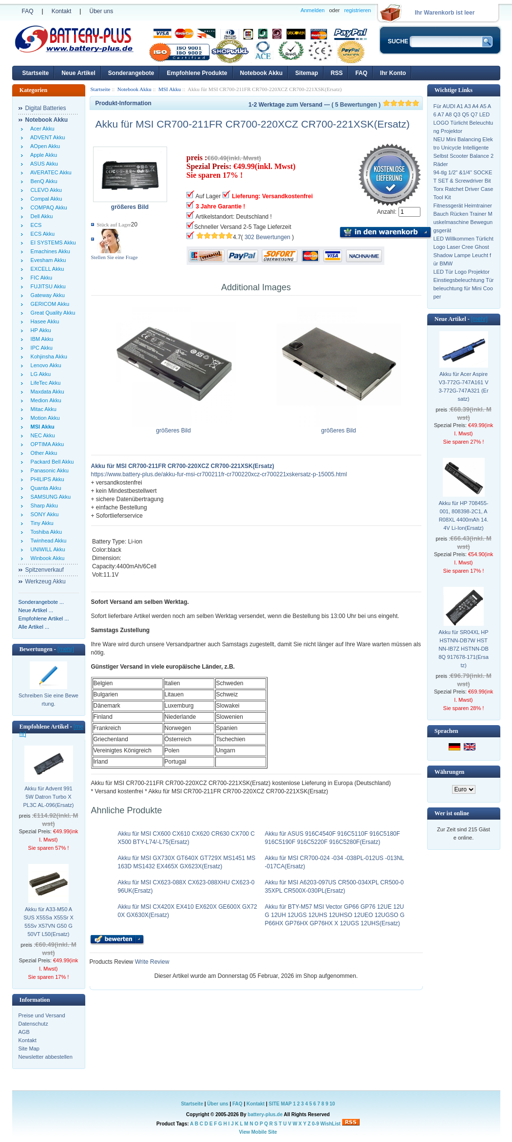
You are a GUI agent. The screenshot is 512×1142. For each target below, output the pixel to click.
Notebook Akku (261, 73)
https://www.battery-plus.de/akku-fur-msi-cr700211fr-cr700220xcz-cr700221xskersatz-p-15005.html (219, 474)
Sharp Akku (43, 505)
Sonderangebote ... (41, 602)
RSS (337, 73)
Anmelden (313, 10)
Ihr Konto (393, 73)
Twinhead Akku (47, 540)
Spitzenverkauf (44, 569)
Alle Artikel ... (34, 627)
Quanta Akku (44, 488)
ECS (35, 225)
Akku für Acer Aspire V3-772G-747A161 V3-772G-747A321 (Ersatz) (463, 386)
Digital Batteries (45, 108)
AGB (24, 1032)
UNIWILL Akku (46, 549)
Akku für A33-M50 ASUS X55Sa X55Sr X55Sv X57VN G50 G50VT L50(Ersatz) (48, 921)
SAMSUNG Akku (49, 497)
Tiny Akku (41, 523)
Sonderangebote (131, 73)
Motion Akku (44, 418)
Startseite (35, 73)
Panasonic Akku (48, 470)
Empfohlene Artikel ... (44, 618)
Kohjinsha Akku (47, 356)
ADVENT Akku (46, 137)
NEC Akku (41, 435)
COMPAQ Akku (47, 207)
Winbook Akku (46, 558)
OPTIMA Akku (46, 444)
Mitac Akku (42, 409)
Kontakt (62, 11)
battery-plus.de (265, 1114)
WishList (331, 1123)
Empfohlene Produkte (197, 73)
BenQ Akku (42, 181)
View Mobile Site (258, 1132)
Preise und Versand (42, 1015)
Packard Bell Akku (51, 462)
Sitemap (306, 73)
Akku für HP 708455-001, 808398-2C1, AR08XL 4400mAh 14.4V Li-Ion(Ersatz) (464, 515)
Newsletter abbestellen (46, 1057)
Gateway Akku (46, 295)
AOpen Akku (44, 146)
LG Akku (39, 374)
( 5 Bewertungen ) (375, 104)
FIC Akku (40, 278)
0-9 (315, 1123)
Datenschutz (33, 1024)
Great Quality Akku (52, 313)
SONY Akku (43, 514)
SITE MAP (280, 1103)
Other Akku (42, 453)
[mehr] (65, 649)
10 (332, 1103)
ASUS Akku (43, 164)
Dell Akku (40, 216)
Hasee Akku (43, 321)
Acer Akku (41, 128)
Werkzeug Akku (45, 581)
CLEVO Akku (45, 190)
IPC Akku (40, 348)
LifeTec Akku (44, 383)
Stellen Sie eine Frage (114, 257)
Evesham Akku (47, 260)
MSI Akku (169, 89)
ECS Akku (41, 234)
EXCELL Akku (46, 269)
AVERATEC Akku (50, 172)
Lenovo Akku (44, 365)
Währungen (449, 771)
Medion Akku (44, 400)
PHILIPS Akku (46, 479)
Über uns (101, 11)
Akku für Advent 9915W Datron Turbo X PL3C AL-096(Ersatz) (48, 797)
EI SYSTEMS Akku (52, 242)
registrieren (357, 10)
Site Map (29, 1048)
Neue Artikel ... (36, 610)
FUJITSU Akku (47, 286)
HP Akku (39, 330)
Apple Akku (42, 155)
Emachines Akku (49, 251)
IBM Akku (41, 339)
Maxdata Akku (46, 391)
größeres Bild (174, 427)
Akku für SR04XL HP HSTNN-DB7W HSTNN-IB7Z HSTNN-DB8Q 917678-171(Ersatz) (463, 648)
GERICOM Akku (49, 304)
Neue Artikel (78, 73)
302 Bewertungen (267, 237)
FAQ (28, 11)
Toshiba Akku (45, 532)
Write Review (151, 961)
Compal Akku (45, 199)
